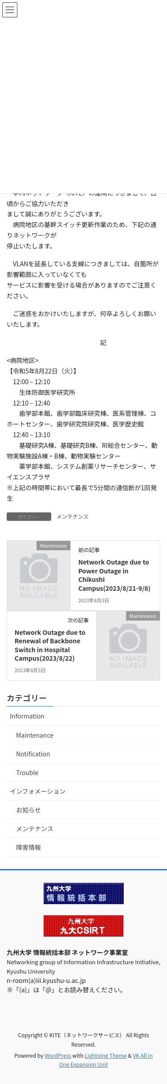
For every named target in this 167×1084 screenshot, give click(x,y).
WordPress (58, 1055)
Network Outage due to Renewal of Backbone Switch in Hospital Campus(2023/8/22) (50, 645)
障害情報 (28, 847)
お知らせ (28, 809)
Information (27, 715)
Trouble (27, 772)
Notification (33, 753)
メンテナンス (73, 516)
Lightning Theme (106, 1055)
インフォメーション (37, 791)
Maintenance (34, 735)
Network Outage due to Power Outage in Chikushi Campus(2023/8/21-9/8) (114, 575)
